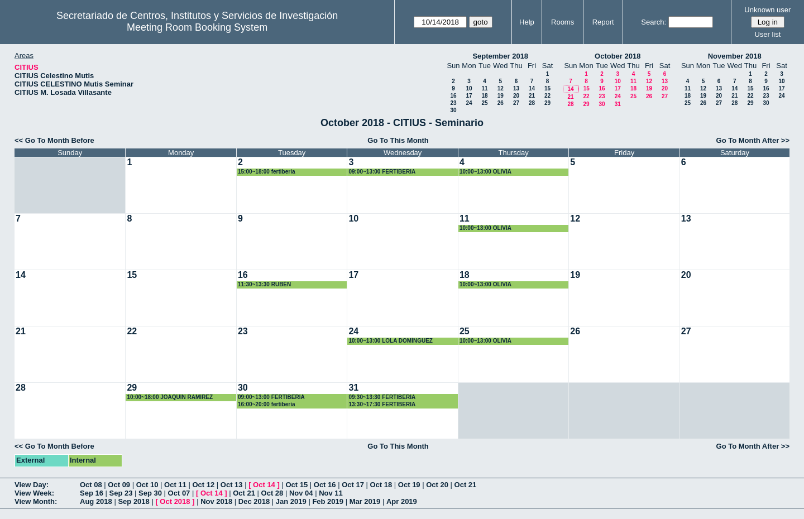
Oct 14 (264, 484)
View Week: (34, 493)
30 (453, 110)
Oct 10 (147, 484)
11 (484, 88)
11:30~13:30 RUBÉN (264, 284)
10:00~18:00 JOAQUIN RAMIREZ (170, 397)
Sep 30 (150, 493)
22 (547, 96)
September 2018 (500, 56)
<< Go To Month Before (54, 140)
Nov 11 (331, 493)
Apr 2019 (401, 501)
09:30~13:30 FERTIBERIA (381, 397)
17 (469, 96)
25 (484, 103)
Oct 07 (179, 493)
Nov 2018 (216, 501)
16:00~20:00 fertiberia (266, 404)
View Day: (32, 484)
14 (532, 88)
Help (526, 22)
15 (547, 88)
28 (532, 103)
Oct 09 (119, 484)
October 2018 (617, 56)
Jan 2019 (291, 501)
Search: (653, 22)
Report (603, 22)
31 (618, 104)
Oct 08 (91, 484)
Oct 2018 (175, 501)
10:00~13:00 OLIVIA (485, 172)
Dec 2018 (254, 501)
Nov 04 (301, 493)
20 (516, 96)
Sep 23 (121, 493)
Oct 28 (272, 493)
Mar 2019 (365, 501)
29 (547, 103)
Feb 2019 (327, 501)
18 (484, 96)
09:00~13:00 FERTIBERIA (381, 172)
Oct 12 (203, 484)
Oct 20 (437, 484)
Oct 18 (381, 484)
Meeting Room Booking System (197, 27)
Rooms (562, 22)
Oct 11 (175, 484)
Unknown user (767, 10)
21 (532, 96)
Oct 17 (353, 484)
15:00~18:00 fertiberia (266, 172)
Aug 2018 (96, 501)
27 (516, 103)
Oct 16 (325, 484)
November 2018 (735, 56)
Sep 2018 (133, 501)
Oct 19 (409, 484)
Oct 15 (296, 484)
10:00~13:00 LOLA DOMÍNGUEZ (390, 341)
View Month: (36, 501)
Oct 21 (465, 484)
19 (500, 96)
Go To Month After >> (752, 140)
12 (500, 88)
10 (469, 88)
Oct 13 (232, 484)
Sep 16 (91, 493)
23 (453, 103)
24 (469, 103)
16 (453, 96)
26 (500, 103)
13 (516, 88)
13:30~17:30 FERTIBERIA (381, 404)
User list (767, 34)
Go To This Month (398, 140)
